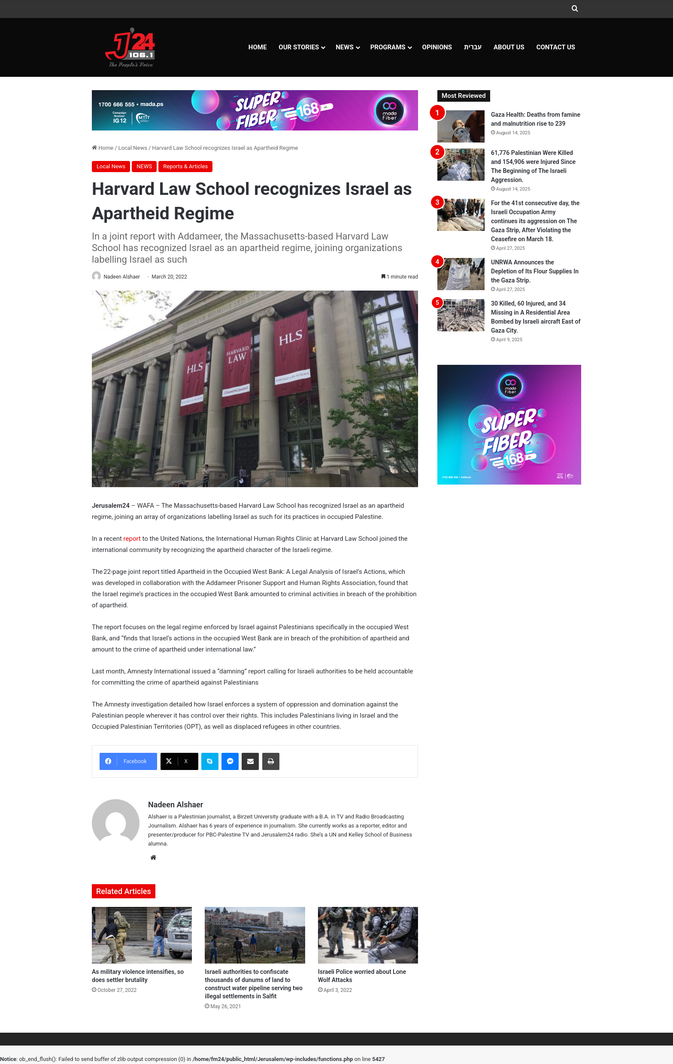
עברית (473, 47)
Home (258, 47)
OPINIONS (437, 47)
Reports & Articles (185, 166)
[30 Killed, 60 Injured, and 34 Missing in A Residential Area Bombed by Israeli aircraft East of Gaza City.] (461, 315)
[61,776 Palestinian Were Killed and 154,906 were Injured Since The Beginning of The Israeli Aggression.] (461, 165)
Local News (132, 148)
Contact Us (556, 47)
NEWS (344, 47)
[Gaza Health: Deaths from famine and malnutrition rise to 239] (461, 126)
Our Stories (299, 47)
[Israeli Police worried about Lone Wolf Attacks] (368, 936)
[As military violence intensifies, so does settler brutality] (142, 936)
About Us (509, 47)
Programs (388, 47)
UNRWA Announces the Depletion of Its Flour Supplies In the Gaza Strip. (535, 271)
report (132, 539)
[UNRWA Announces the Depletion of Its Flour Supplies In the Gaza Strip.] (461, 274)
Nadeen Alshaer (125, 277)
